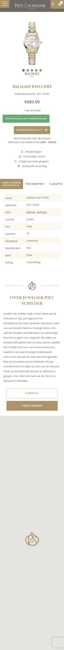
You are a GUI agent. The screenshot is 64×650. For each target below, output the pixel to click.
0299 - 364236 (48, 142)
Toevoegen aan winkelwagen (26, 118)
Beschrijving (35, 184)
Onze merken (32, 406)
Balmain (30, 212)
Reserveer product (32, 130)
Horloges (42, 212)
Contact (32, 393)
